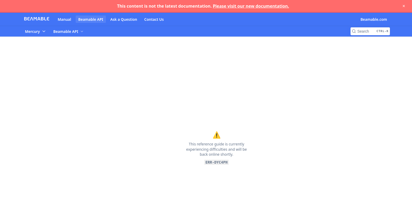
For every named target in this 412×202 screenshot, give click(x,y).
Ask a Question (123, 19)
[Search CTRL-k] (370, 31)
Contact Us (154, 19)
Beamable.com (373, 19)
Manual (64, 19)
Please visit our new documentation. (251, 6)
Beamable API (90, 19)
